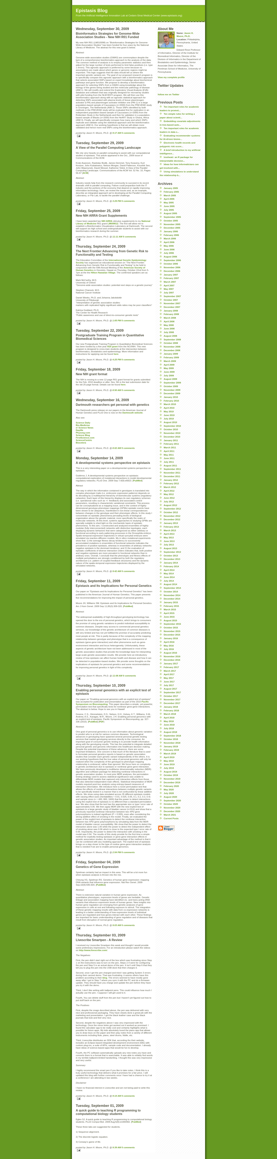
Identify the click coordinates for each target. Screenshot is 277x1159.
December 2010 (172, 436)
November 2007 (172, 303)
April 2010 (169, 408)
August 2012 (170, 505)
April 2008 (169, 321)
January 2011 (171, 440)
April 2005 (169, 199)
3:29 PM (117, 201)
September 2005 (172, 217)
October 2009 (171, 386)
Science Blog (83, 435)
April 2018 (169, 717)
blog (104, 977)
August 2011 (170, 465)
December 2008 (172, 350)
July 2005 (169, 210)
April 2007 (169, 285)
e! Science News (84, 427)
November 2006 (172, 267)
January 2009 (171, 353)
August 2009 (170, 379)
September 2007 (172, 296)
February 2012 (171, 483)
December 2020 (172, 811)
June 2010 (169, 415)
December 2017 (172, 703)
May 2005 (169, 202)
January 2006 (171, 231)
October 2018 (171, 739)
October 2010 (171, 429)
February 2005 (171, 191)
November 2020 (172, 807)
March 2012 (170, 487)
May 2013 (169, 537)
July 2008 (169, 332)
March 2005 (170, 195)
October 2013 (171, 555)
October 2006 (171, 263)
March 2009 (170, 361)
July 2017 (169, 685)
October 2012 (171, 512)
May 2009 (169, 368)
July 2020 (169, 793)
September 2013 (172, 552)
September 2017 (172, 692)
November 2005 (172, 224)
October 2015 (171, 627)
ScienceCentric (84, 440)
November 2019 (172, 778)
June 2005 (169, 206)
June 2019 (169, 764)
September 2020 (172, 800)
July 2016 (169, 649)
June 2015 (169, 616)
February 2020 (171, 786)
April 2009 (169, 364)
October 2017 (171, 696)
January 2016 (171, 638)
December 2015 (172, 634)
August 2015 (170, 620)
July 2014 (169, 581)
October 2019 (171, 775)
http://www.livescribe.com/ (93, 950)
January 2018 (171, 707)
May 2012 (169, 494)
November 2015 (172, 631)
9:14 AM (117, 1096)
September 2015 (172, 624)
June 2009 (169, 372)
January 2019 (171, 746)
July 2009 (169, 375)
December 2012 (172, 519)
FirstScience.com (85, 437)
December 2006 (172, 271)
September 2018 (172, 735)
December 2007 (172, 307)
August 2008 (170, 336)
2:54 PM (117, 852)
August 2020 (170, 797)
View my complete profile (171, 77)
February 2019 (171, 750)
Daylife (79, 430)
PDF (101, 721)
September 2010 (172, 426)
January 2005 (171, 188)
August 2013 (170, 548)
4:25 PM (117, 359)
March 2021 (170, 814)
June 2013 (169, 541)
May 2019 (169, 761)
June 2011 (169, 458)
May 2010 (169, 411)
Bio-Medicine (83, 425)
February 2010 (171, 400)
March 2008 (170, 317)
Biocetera (81, 442)
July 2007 (169, 292)
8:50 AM (117, 390)
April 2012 (169, 490)
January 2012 (171, 480)
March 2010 (170, 404)
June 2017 (169, 681)
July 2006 (169, 253)
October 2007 (171, 300)
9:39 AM (117, 1147)
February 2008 (171, 314)
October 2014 (171, 591)
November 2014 (172, 595)
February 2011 (171, 444)
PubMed (137, 480)
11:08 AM (117, 675)
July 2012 (169, 501)
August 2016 (170, 652)
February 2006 (171, 235)
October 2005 (171, 220)
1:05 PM (117, 320)
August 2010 (170, 422)
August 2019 (170, 771)
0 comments (128, 133)
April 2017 (169, 674)
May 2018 (169, 721)
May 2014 (169, 573)
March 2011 (170, 447)
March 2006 (170, 238)
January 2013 (171, 523)
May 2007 (169, 289)
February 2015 (171, 606)
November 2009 (172, 390)
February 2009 (171, 357)
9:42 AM (117, 571)
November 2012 (172, 516)
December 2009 (172, 393)
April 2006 (169, 242)
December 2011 (172, 476)
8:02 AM (117, 448)
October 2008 (171, 343)
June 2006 (169, 249)
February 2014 (171, 566)
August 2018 (170, 732)
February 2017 (171, 667)
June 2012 (169, 498)
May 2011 (169, 454)
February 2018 (171, 710)
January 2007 (171, 274)
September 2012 (172, 508)
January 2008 (171, 310)
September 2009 (172, 382)
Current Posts (171, 818)
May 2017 (169, 678)
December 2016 (172, 660)
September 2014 (172, 588)
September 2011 (172, 469)
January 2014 (171, 562)
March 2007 (170, 282)
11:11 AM (117, 236)
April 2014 (169, 570)
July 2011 (169, 462)
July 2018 (169, 728)
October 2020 (171, 804)
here (116, 354)
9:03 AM (117, 925)
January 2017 (171, 663)
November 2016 (172, 656)
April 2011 (169, 451)
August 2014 (170, 584)
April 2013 (169, 534)
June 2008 (169, 328)
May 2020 (169, 789)
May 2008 (169, 325)
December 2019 (172, 782)
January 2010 (171, 397)
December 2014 (172, 598)
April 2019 (169, 757)
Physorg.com (83, 432)
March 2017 (170, 671)
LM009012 (113, 223)
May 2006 (169, 246)
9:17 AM (117, 133)
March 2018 (170, 714)
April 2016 (169, 642)
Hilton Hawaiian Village (103, 272)
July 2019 (169, 768)
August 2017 (170, 688)
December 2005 (172, 227)
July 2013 (169, 544)
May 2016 (169, 645)
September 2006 (172, 260)
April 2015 (169, 613)
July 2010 (169, 418)
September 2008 (172, 339)
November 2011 (172, 472)
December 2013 (172, 559)
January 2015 (171, 602)
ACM (85, 173)
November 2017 (172, 699)
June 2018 (169, 724)
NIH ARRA (107, 221)
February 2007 (171, 278)
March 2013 (170, 530)
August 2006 (170, 256)
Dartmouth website (132, 412)
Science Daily (83, 422)
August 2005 (170, 213)
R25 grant (112, 346)
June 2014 (169, 577)
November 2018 (172, 742)
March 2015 (170, 609)
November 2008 (172, 346)
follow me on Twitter (168, 94)
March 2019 (170, 753)
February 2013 (171, 526)
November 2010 (172, 433)
